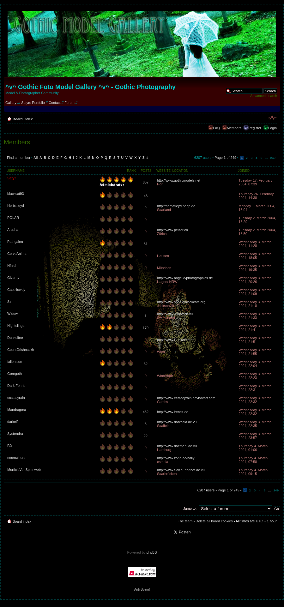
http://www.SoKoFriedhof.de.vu (181, 470)
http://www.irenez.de (172, 412)
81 (146, 244)
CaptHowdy (16, 289)
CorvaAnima (17, 253)
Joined (244, 170)
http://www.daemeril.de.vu (177, 446)
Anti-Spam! (142, 589)
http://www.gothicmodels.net (178, 180)
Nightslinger (16, 326)
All (35, 157)
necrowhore (16, 458)
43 (146, 196)
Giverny (13, 277)
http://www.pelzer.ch (172, 230)
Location (180, 170)
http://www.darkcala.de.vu (176, 422)
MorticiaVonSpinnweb (24, 470)
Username (16, 170)
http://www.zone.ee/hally (176, 458)
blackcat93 (15, 193)
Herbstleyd (15, 205)
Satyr (11, 178)
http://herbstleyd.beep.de (176, 206)
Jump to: (189, 508)
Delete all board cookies (214, 521)
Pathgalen (15, 241)
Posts (146, 170)
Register (254, 128)
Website (163, 170)
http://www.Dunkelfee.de (176, 340)
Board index (23, 119)
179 (145, 328)
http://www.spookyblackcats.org (181, 302)
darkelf (12, 422)
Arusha (12, 229)
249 (272, 157)
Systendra (15, 434)
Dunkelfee (15, 338)
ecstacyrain (16, 398)
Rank (131, 170)
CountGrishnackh (20, 350)
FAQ (216, 128)
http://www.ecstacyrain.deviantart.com (186, 398)
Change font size (272, 118)
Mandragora (16, 410)
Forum (69, 103)
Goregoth (14, 374)
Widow (12, 314)
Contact (55, 103)
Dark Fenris (16, 386)
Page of (225, 157)
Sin (9, 302)
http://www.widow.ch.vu (175, 314)
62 (146, 364)
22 (146, 436)
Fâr (10, 446)
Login (272, 128)
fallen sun (14, 362)
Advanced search (263, 96)
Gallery (10, 103)
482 (145, 412)
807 (145, 182)
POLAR (13, 217)
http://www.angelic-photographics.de (185, 278)
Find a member (18, 157)
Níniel (11, 265)
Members (234, 128)
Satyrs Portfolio (33, 103)
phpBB (152, 552)
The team (185, 521)
